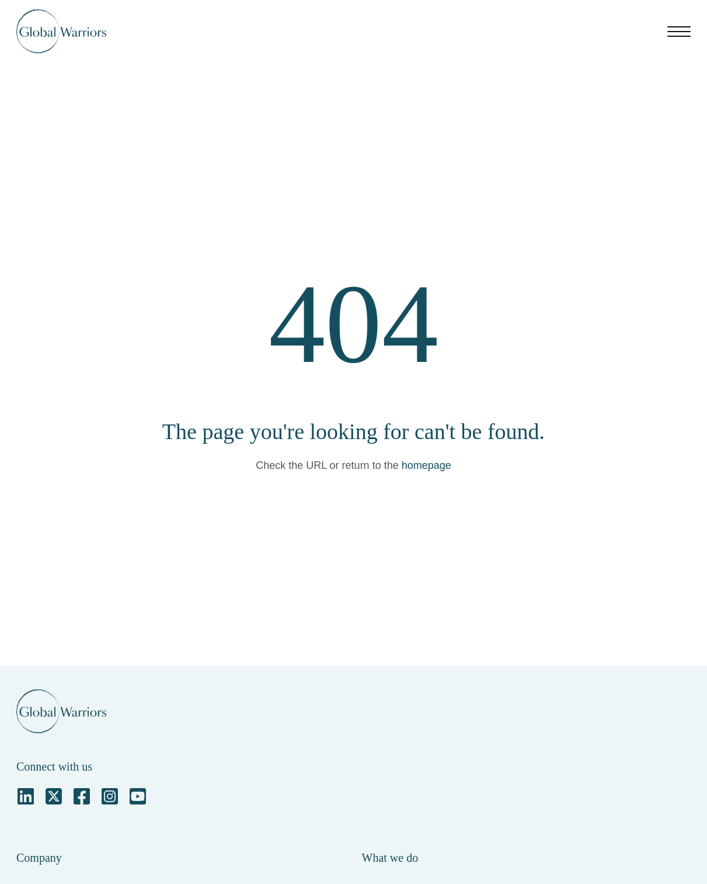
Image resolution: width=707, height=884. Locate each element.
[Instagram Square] (109, 796)
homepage (426, 465)
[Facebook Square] (81, 796)
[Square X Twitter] (53, 796)
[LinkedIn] (25, 796)
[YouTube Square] (137, 796)
